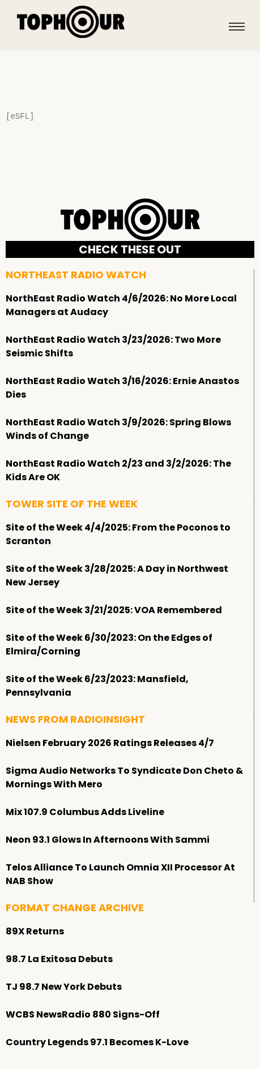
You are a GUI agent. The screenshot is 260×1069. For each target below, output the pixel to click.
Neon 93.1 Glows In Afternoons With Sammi (108, 839)
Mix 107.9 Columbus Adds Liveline (85, 811)
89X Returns (35, 931)
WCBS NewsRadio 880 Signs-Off (83, 1014)
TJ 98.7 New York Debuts (64, 986)
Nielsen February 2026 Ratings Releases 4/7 (110, 742)
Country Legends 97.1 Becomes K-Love (97, 1042)
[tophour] (71, 22)
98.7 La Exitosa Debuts (59, 958)
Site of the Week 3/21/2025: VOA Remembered (114, 610)
